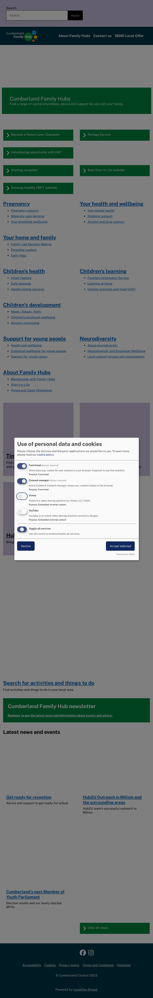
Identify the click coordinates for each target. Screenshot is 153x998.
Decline (26, 545)
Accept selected (120, 545)
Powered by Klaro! (125, 554)
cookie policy (45, 454)
